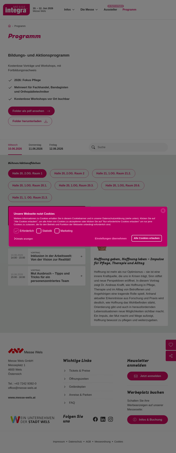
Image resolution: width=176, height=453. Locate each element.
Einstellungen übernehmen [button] (111, 238)
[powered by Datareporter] (163, 213)
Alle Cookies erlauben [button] (147, 238)
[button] (24, 239)
